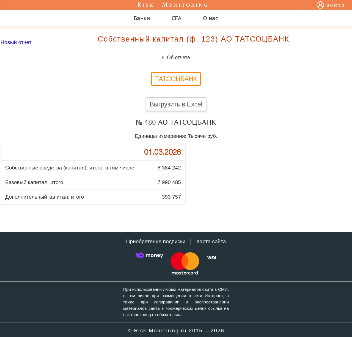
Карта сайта (211, 241)
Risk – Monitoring (173, 5)
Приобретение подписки (155, 241)
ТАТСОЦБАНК (176, 79)
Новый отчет (16, 42)
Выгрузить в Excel (176, 104)
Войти (335, 5)
